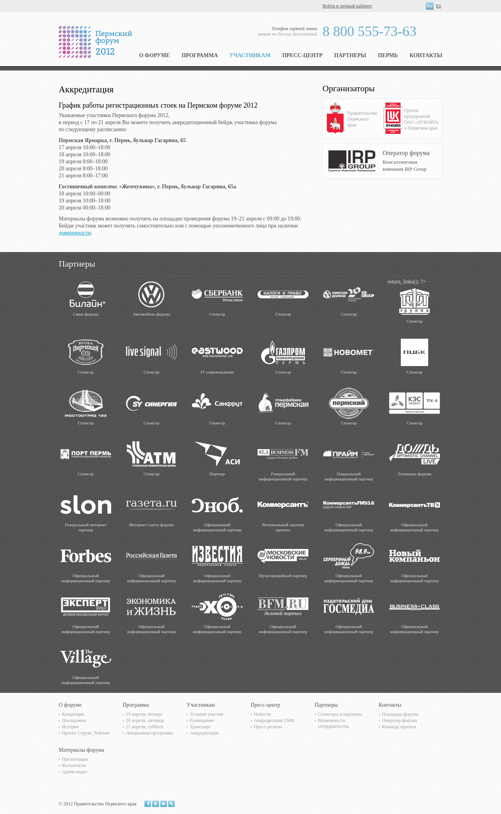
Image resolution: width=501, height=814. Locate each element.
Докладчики (74, 720)
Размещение (202, 720)
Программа (200, 55)
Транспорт (200, 726)
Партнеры (350, 55)
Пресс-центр (302, 55)
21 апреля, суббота (144, 726)
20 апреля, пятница (145, 720)
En (438, 6)
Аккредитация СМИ (274, 720)
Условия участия (206, 714)
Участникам (250, 55)
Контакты (425, 55)
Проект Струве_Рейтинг (86, 733)
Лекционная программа (149, 733)
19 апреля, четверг (144, 714)
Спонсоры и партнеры (340, 714)
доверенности (75, 233)
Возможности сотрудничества (333, 723)
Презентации (75, 759)
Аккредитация (204, 733)
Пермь (388, 55)
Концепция (73, 714)
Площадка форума (400, 714)
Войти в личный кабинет (347, 6)
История (70, 726)
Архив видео (74, 771)
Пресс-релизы (268, 726)
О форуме (154, 55)
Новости (262, 714)
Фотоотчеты (74, 765)
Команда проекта (399, 726)
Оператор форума (399, 720)
